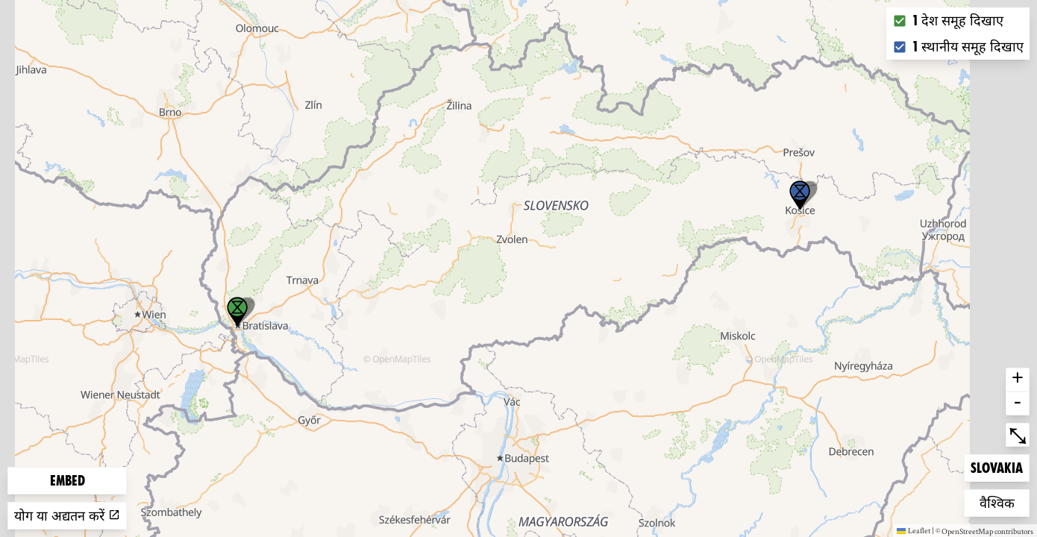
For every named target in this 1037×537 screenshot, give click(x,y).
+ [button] (1018, 380)
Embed (67, 481)
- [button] (1018, 403)
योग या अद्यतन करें (67, 516)
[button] (799, 195)
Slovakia (996, 466)
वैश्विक (1003, 501)
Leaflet (913, 530)
